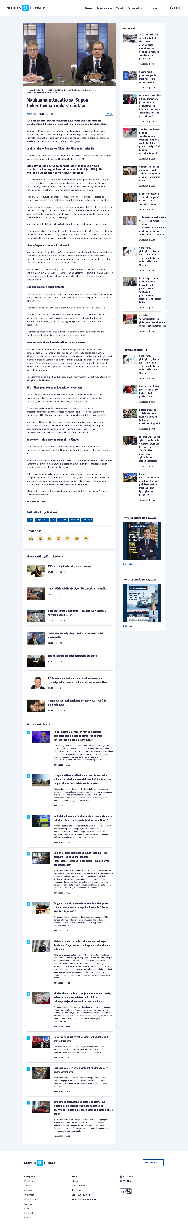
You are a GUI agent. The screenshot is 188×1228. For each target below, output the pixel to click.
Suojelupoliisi (42, 519)
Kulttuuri (28, 1204)
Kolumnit (29, 1213)
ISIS (53, 519)
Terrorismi (87, 519)
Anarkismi (62, 519)
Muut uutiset (30, 1199)
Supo (30, 519)
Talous (27, 1185)
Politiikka (31, 113)
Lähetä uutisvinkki (81, 1194)
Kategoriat (135, 8)
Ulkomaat (29, 1194)
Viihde (27, 1217)
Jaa (109, 113)
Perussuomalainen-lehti (84, 1199)
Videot (119, 8)
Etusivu (88, 8)
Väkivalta (75, 519)
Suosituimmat (104, 8)
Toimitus (76, 1190)
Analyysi (28, 1190)
